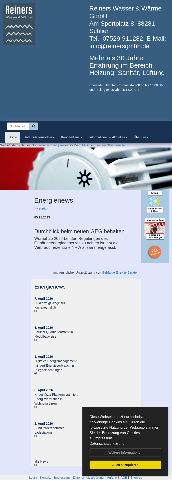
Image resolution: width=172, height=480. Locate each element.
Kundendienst (72, 137)
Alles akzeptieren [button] (125, 465)
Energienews (50, 287)
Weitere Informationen (125, 452)
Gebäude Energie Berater (120, 272)
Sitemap (136, 477)
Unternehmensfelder (39, 137)
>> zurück (41, 208)
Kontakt (45, 477)
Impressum (103, 438)
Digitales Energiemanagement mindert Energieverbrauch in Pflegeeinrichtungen (55, 365)
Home (13, 137)
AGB (123, 477)
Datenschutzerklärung (107, 443)
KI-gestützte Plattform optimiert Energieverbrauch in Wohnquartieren (55, 399)
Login (33, 477)
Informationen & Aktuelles (108, 137)
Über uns (141, 137)
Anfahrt (112, 477)
